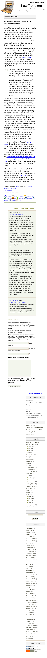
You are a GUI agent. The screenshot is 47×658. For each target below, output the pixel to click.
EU (29, 451)
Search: (36, 515)
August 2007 (29, 588)
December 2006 (30, 603)
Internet (6, 188)
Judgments (31, 485)
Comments (33, 652)
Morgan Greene (13, 300)
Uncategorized (30, 508)
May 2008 (29, 571)
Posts (32, 650)
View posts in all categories (33, 445)
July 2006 (29, 614)
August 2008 (29, 565)
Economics (29, 464)
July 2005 (29, 639)
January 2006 (30, 626)
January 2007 (30, 601)
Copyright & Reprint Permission (34, 430)
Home (32, 2)
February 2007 (30, 599)
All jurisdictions (30, 447)
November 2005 (30, 630)
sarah (17, 186)
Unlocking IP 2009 (31, 435)
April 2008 (29, 573)
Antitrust (30, 481)
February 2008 (30, 578)
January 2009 (30, 554)
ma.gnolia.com (29, 196)
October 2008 (30, 561)
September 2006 (30, 609)
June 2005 (29, 641)
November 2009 (30, 544)
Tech (27, 497)
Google (12, 200)
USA (14, 188)
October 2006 (30, 607)
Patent (30, 472)
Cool (27, 460)
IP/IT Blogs (29, 476)
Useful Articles (30, 437)
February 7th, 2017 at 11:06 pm (17, 302)
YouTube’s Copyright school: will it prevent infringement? (17, 22)
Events (28, 466)
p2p (29, 504)
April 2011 (29, 533)
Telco (29, 505)
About (37, 2)
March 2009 (29, 550)
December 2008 (30, 556)
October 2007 (30, 584)
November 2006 (30, 605)
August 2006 (29, 611)
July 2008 (29, 567)
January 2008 (30, 580)
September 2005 (30, 635)
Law (11, 188)
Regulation (31, 487)
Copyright (30, 186)
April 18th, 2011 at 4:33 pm (16, 214)
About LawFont (30, 428)
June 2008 (29, 569)
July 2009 (29, 546)
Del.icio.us (7, 196)
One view (23, 175)
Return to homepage (35, 397)
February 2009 (30, 552)
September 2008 (30, 563)
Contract (30, 483)
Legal (42, 2)
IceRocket (29, 198)
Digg (14, 196)
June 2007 (29, 592)
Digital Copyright (27, 57)
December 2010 (30, 542)
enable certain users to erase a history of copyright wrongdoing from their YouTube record (19, 159)
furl (14, 198)
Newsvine (7, 198)
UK (29, 453)
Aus (29, 449)
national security (30, 489)
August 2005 (29, 637)
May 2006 (29, 618)
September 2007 (30, 586)
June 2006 (29, 616)
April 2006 (29, 620)
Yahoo (18, 200)
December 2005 (30, 628)
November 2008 (30, 559)
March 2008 (29, 575)
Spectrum (29, 495)
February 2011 (30, 537)
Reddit (20, 196)
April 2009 (29, 548)
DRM (29, 499)
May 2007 (29, 595)
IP (26, 468)
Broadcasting (29, 458)
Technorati (20, 198)
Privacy (28, 493)
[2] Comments (8, 190)
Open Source (30, 491)
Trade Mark (31, 474)
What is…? (29, 510)
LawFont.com (31, 6)
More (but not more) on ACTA (34, 433)
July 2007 (29, 590)
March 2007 (29, 597)
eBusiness (29, 462)
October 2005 (30, 633)
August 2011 (29, 531)
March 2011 (29, 535)
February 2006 (30, 624)
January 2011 (30, 539)
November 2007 (30, 582)
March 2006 (29, 622)
